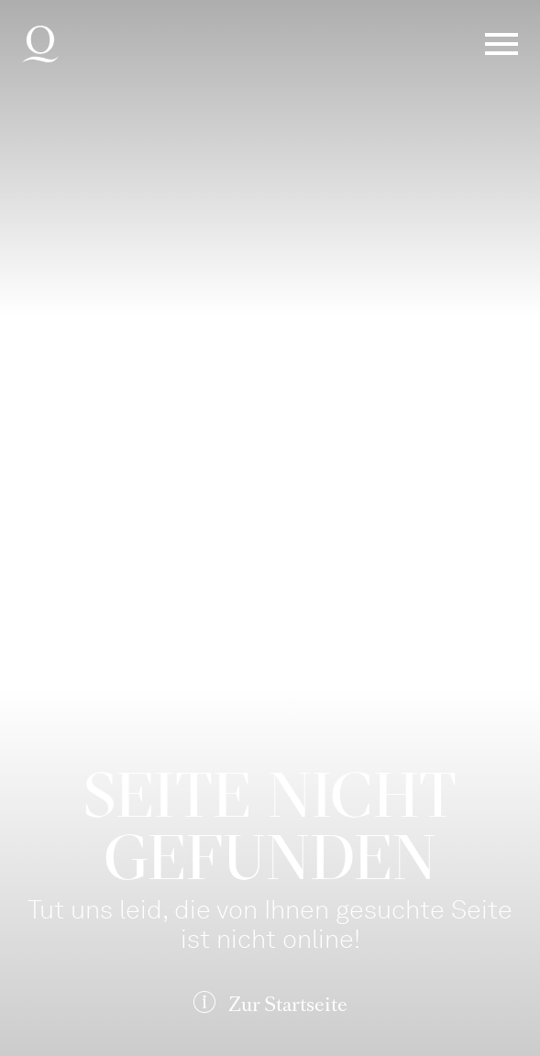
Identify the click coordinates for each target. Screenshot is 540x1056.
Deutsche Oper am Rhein (40, 44)
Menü (501, 44)
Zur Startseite (287, 1004)
